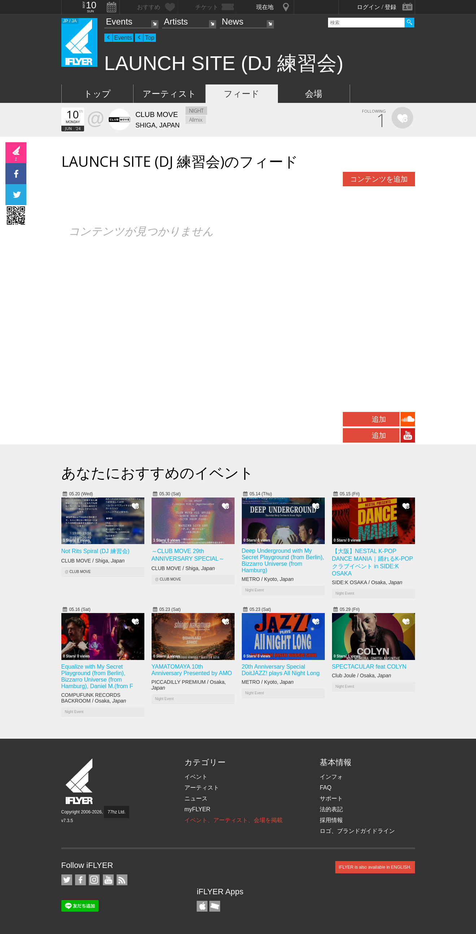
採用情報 (331, 820)
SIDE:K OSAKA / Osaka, (367, 582)
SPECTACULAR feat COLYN (369, 667)
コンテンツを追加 (379, 179)
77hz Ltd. (116, 811)
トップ (97, 94)
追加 (379, 419)
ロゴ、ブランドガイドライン (357, 831)
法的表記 (331, 809)
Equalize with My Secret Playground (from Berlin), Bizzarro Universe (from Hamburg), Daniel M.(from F (97, 676)
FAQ (325, 788)
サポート (331, 798)
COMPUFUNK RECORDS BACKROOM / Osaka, (93, 698)
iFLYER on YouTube (108, 879)
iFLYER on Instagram (94, 879)
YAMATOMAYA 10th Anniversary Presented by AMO (192, 670)
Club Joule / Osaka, (361, 675)
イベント (196, 777)
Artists (176, 21)
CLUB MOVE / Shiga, (93, 561)
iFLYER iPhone (202, 906)
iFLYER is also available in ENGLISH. (375, 867)
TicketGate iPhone (214, 906)
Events (119, 21)
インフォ (331, 777)
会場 (313, 94)
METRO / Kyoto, (268, 579)
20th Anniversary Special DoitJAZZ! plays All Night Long (281, 670)
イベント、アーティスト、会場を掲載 (233, 820)
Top (149, 38)
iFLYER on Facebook (80, 879)
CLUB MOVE (80, 572)
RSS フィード (122, 879)
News (232, 21)
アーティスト (169, 94)
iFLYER (80, 781)
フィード (241, 94)
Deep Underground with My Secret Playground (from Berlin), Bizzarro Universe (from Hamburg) (283, 560)
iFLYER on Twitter (66, 879)
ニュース (196, 798)
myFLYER (197, 809)
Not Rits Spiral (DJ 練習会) (95, 551)
